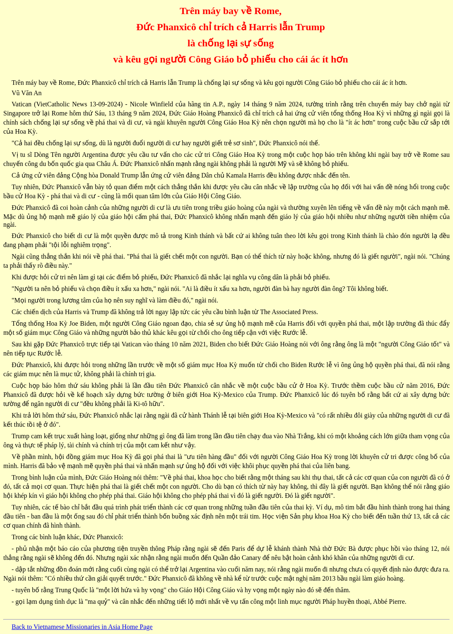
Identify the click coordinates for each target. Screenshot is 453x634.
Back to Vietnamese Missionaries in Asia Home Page (82, 626)
